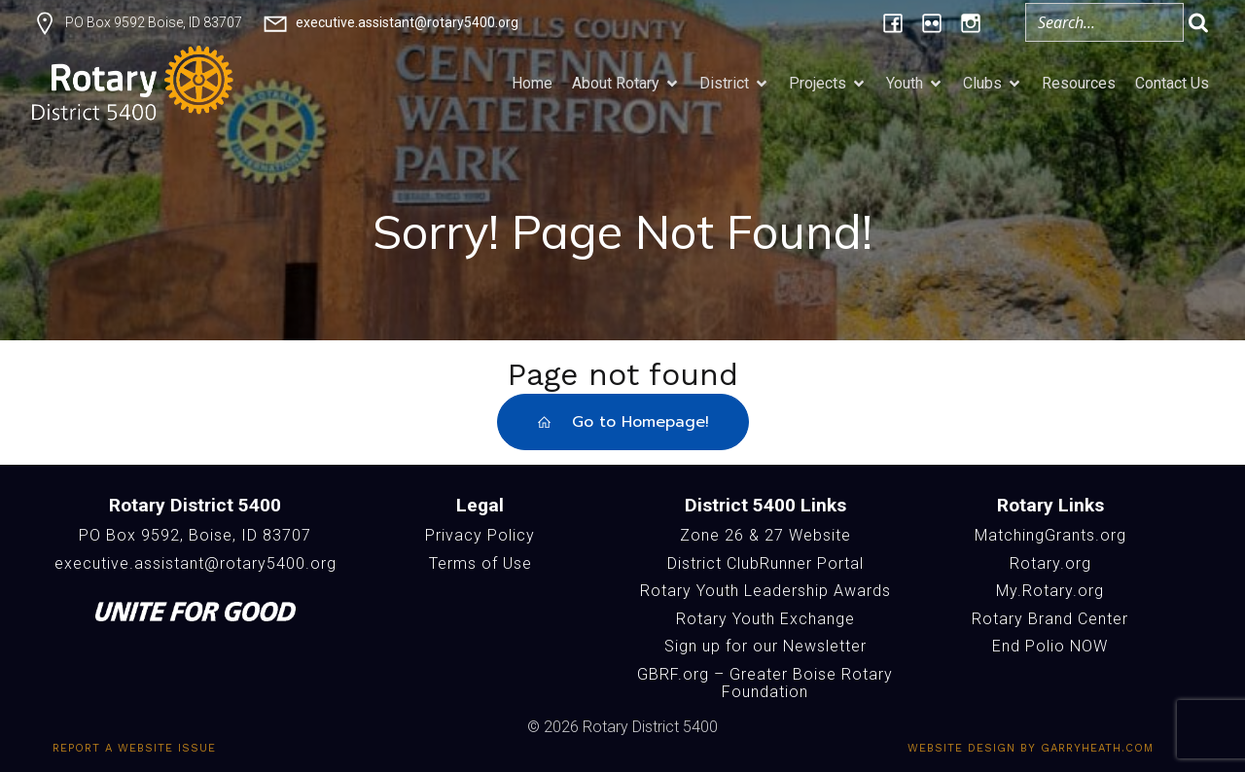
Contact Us (1172, 83)
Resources (1079, 83)
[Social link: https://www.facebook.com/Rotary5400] (892, 22)
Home (532, 83)
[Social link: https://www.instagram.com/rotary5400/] (970, 22)
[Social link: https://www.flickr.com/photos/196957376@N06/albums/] (931, 22)
